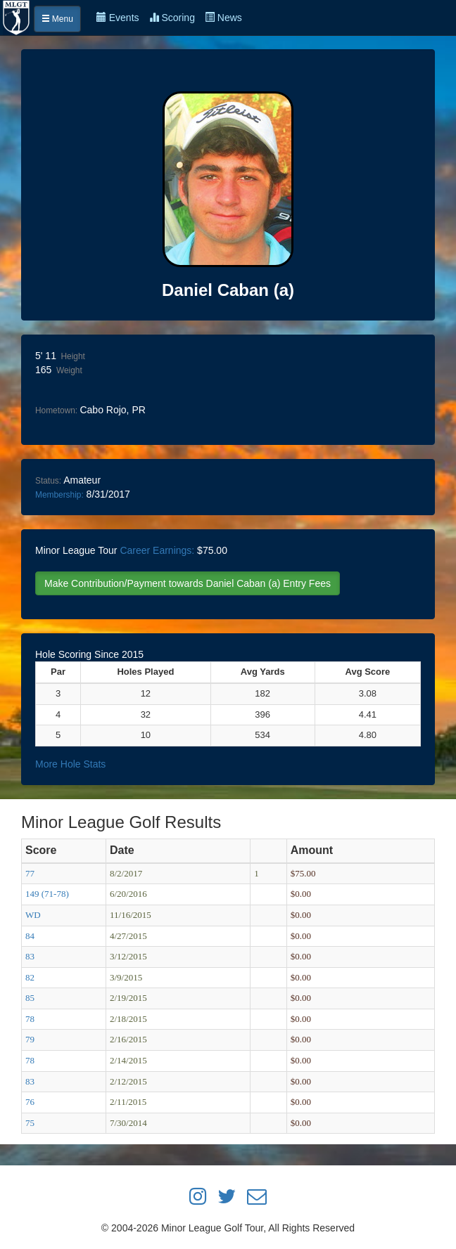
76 (29, 1101)
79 (29, 1039)
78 (29, 1019)
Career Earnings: (157, 550)
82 (29, 977)
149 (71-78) (47, 893)
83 (29, 956)
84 (29, 936)
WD (33, 915)
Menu (57, 19)
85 (29, 997)
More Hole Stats (70, 764)
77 (29, 873)
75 (29, 1123)
